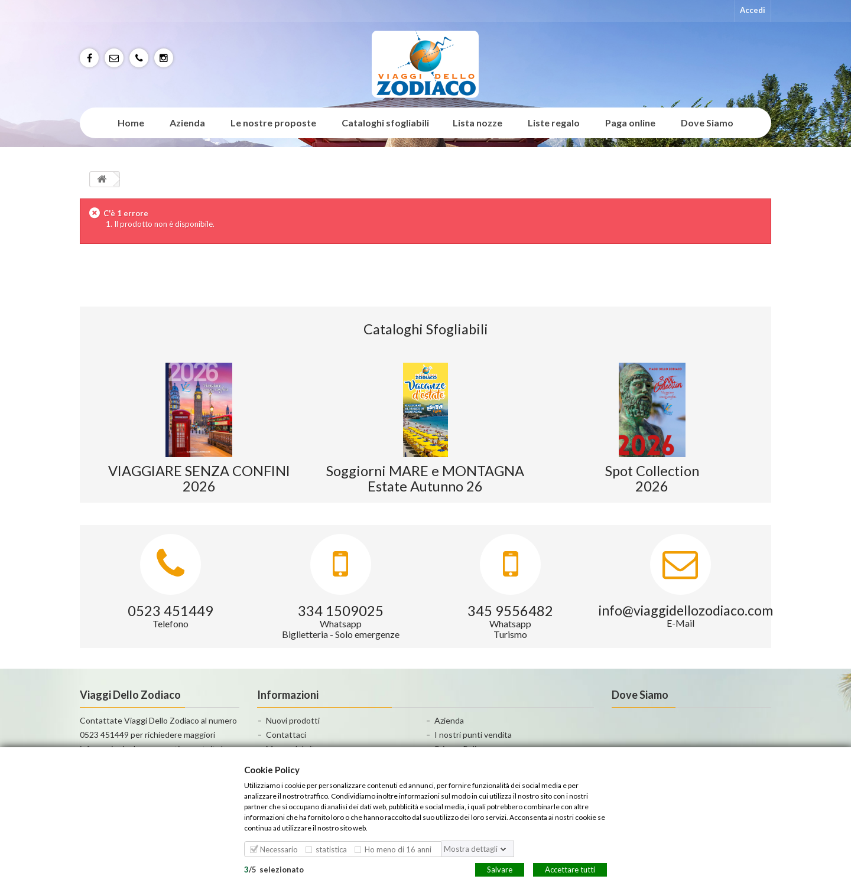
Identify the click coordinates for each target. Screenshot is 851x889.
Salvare (499, 869)
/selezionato (274, 869)
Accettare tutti (570, 869)
